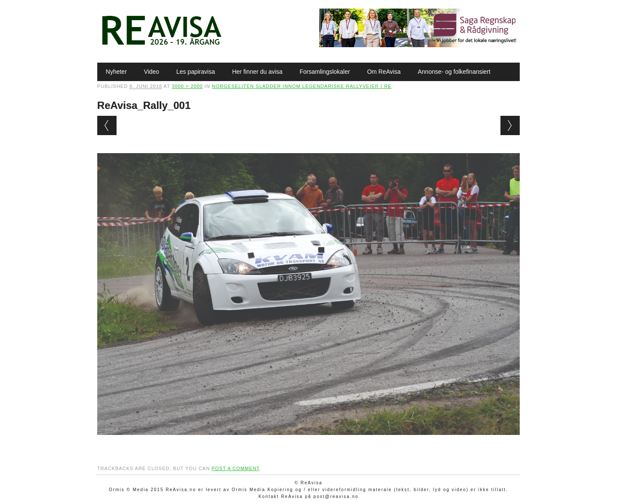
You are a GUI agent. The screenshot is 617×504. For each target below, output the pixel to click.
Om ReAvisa (384, 71)
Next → (510, 125)
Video (151, 71)
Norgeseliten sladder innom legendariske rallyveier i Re (302, 86)
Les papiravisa (195, 71)
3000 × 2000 (187, 86)
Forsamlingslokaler (325, 71)
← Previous (107, 125)
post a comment (236, 468)
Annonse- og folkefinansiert (454, 71)
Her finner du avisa (257, 71)
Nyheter (116, 71)
